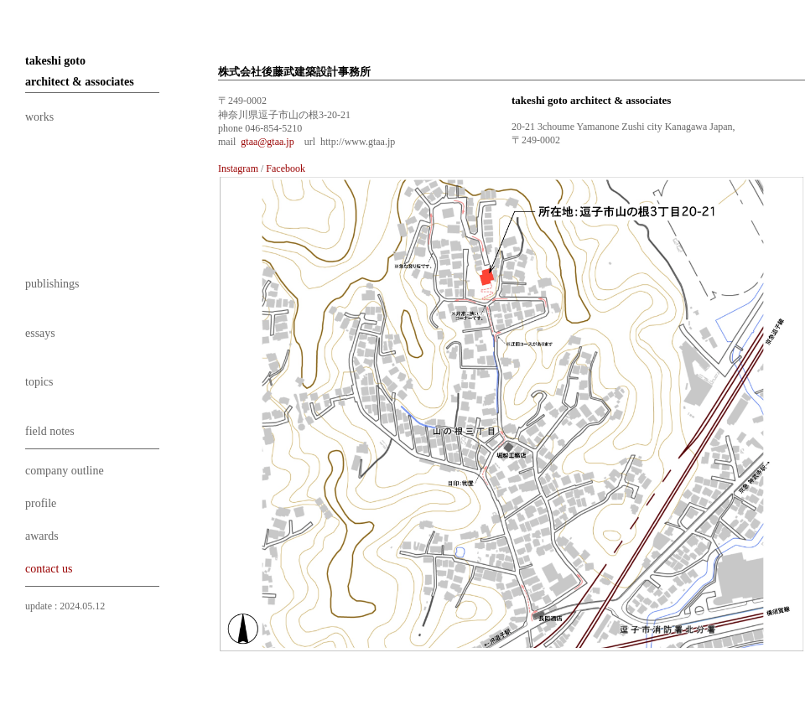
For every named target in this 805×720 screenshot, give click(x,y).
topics (39, 382)
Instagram (238, 168)
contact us (48, 568)
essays (40, 333)
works (39, 117)
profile (40, 503)
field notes (50, 431)
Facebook (285, 168)
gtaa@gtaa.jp (267, 142)
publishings (52, 283)
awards (42, 536)
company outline (64, 470)
